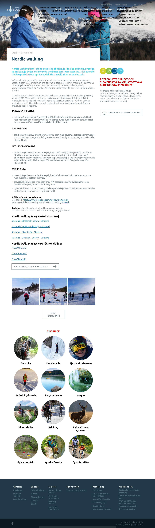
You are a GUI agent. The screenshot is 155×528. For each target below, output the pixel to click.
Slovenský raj (26, 53)
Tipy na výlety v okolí (76, 490)
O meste (132, 9)
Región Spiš (98, 506)
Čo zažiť (58, 9)
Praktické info (106, 5)
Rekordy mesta (52, 502)
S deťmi (34, 494)
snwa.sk (65, 202)
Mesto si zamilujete (54, 508)
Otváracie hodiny (127, 509)
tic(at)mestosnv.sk (127, 506)
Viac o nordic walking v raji (31, 266)
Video (140, 9)
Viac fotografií (53, 314)
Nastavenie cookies (102, 509)
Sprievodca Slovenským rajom (124, 113)
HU (142, 5)
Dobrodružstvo (38, 490)
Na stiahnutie (121, 5)
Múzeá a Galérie (17, 495)
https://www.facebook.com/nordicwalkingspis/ (45, 200)
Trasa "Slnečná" (19, 248)
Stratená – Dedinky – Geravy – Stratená (30, 237)
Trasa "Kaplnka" (19, 253)
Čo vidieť (69, 9)
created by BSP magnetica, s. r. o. (129, 524)
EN (139, 5)
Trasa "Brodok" (19, 259)
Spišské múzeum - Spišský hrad (101, 495)
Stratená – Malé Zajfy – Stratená (27, 232)
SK (135, 5)
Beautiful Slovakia (101, 499)
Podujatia (121, 9)
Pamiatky (17, 490)
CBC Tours (97, 490)
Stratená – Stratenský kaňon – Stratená (30, 221)
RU (146, 5)
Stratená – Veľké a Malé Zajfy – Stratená (31, 226)
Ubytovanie (110, 9)
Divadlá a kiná (19, 499)
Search (145, 9)
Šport (33, 504)
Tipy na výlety (81, 9)
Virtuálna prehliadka (54, 497)
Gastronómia (96, 9)
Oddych (34, 500)
